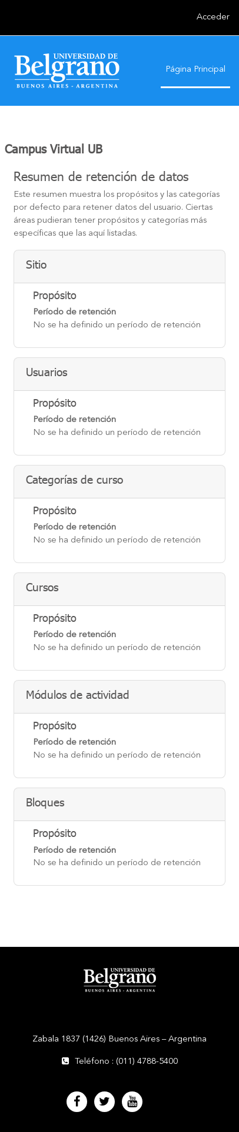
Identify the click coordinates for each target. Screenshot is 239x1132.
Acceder (213, 17)
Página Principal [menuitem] (195, 69)
